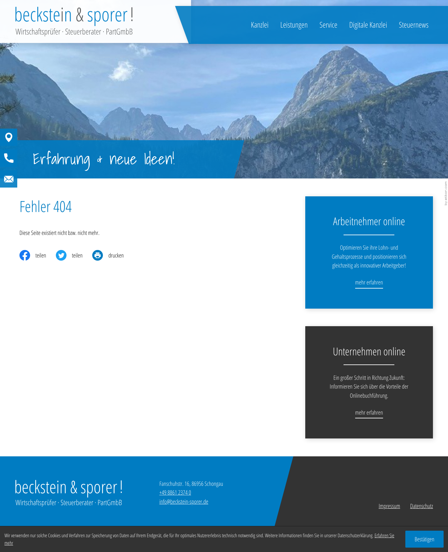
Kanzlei (260, 25)
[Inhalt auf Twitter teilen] (74, 255)
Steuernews (414, 25)
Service (329, 25)
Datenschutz (421, 506)
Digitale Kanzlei (368, 25)
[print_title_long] (112, 255)
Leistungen (294, 25)
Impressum (389, 506)
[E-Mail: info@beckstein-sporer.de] (37, 179)
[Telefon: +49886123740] (175, 492)
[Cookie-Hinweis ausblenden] (424, 539)
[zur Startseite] (74, 21)
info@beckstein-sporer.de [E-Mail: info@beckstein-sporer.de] (183, 501)
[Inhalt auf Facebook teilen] (37, 255)
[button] (37, 137)
